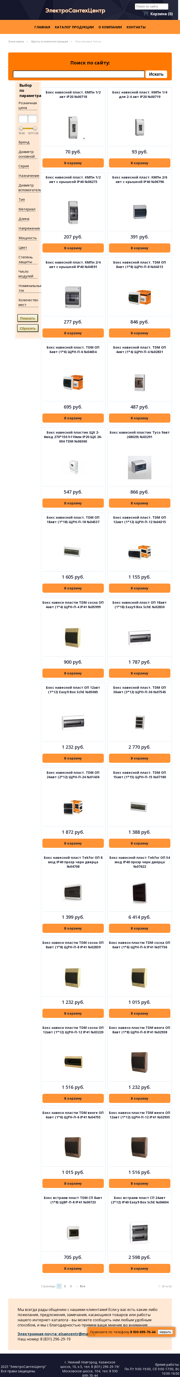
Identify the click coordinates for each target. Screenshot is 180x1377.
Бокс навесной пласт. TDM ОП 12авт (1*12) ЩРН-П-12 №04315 (139, 519)
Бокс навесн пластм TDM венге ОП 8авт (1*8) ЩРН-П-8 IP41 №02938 (139, 1029)
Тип (22, 199)
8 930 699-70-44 (142, 1332)
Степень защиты (26, 259)
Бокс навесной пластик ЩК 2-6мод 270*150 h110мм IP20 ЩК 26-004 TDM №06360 (73, 436)
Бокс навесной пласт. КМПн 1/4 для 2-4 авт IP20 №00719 (139, 94)
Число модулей (26, 273)
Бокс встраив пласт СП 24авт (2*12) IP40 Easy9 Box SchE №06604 (140, 1199)
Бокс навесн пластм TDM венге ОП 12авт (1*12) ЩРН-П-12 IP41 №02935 (139, 1114)
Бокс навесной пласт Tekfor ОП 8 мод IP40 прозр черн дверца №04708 (73, 862)
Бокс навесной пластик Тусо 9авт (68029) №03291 (140, 434)
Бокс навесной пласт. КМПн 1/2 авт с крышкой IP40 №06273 (73, 179)
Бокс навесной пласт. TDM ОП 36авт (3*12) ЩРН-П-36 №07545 (139, 689)
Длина (24, 218)
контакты (136, 27)
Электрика (16, 41)
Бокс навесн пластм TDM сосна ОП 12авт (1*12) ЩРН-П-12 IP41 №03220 (73, 1029)
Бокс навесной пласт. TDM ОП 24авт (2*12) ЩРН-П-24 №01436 (73, 774)
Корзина (161, 13)
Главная (42, 27)
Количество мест (28, 302)
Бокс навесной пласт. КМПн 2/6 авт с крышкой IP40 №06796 (139, 179)
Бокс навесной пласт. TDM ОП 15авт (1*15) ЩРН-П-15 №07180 (139, 774)
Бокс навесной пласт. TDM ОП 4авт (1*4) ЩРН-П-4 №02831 (139, 349)
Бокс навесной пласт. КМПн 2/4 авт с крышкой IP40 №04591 (73, 264)
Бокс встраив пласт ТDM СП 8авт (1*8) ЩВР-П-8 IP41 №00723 (73, 1199)
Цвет (23, 247)
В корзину (73, 163)
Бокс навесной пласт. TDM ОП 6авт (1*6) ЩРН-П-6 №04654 (73, 349)
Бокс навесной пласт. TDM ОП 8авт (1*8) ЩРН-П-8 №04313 (139, 264)
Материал (27, 209)
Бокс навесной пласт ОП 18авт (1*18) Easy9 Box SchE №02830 (139, 604)
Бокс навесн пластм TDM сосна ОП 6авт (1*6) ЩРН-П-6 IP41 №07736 (139, 944)
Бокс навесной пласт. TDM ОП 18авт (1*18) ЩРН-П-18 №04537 (73, 519)
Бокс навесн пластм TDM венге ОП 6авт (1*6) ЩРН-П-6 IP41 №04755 (73, 1114)
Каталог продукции (74, 27)
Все (82, 1286)
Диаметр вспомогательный (34, 187)
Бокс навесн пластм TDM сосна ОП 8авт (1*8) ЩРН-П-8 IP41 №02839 (73, 944)
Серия (24, 166)
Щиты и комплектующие (49, 41)
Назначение (29, 175)
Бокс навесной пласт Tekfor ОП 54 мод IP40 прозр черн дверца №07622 (139, 862)
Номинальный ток (31, 288)
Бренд (24, 142)
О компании (110, 27)
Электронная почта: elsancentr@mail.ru (56, 1333)
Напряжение (29, 228)
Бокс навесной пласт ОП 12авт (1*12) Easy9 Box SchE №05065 (73, 689)
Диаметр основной (27, 154)
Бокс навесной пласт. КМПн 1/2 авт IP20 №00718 (73, 94)
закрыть (165, 1332)
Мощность (28, 237)
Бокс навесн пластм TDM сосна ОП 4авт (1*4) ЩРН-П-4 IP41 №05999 (73, 604)
